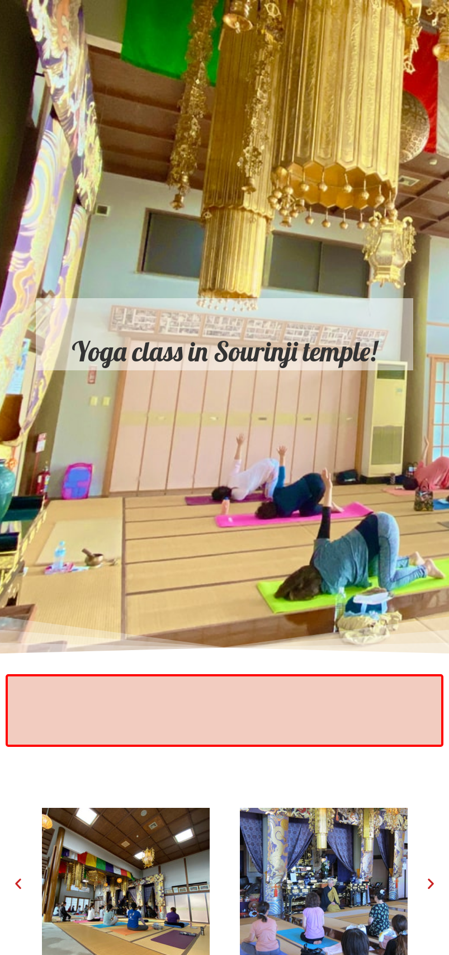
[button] (18, 884)
